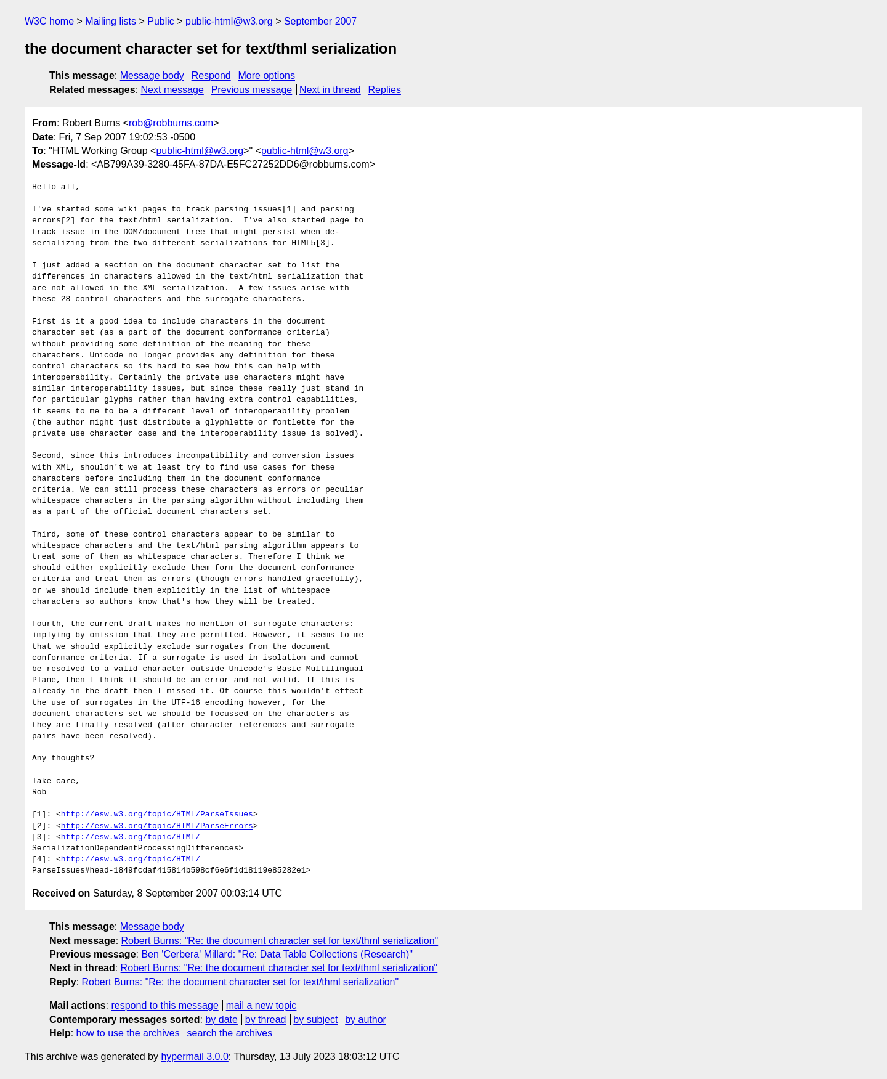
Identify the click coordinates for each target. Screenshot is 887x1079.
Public (160, 21)
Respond (211, 75)
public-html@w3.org (229, 21)
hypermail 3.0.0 (194, 1056)
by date (221, 1019)
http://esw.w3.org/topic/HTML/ (130, 837)
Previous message (252, 89)
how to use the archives (128, 1033)
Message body (152, 75)
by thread (265, 1019)
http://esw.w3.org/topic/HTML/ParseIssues (157, 814)
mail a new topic (261, 1005)
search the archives (230, 1033)
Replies (384, 89)
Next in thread (330, 89)
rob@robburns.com (171, 123)
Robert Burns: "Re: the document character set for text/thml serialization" (280, 940)
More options (267, 75)
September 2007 (320, 21)
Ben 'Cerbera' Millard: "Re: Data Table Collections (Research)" (276, 954)
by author (365, 1019)
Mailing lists (110, 21)
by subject (315, 1019)
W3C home (49, 21)
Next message (172, 89)
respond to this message (164, 1005)
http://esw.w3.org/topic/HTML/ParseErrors (157, 826)
